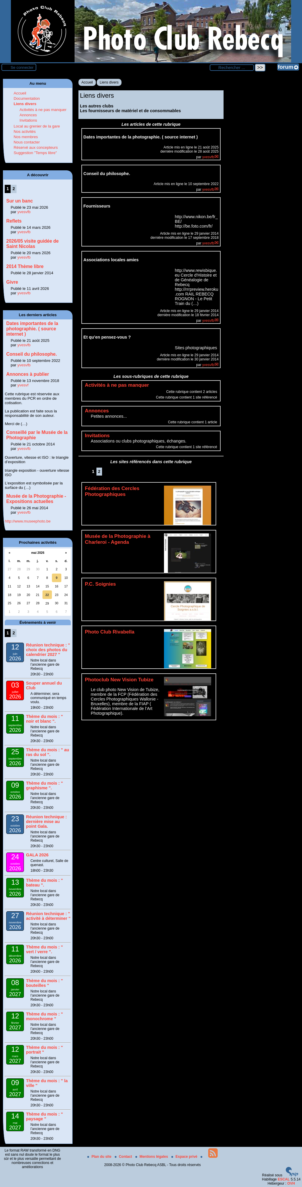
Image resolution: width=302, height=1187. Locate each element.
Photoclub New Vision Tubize (119, 680)
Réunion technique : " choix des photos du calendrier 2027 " (48, 650)
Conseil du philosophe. (31, 354)
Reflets (14, 220)
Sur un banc (19, 200)
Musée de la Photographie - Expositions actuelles (36, 499)
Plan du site (99, 1157)
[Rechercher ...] (232, 67)
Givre (12, 282)
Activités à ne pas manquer (42, 109)
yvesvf (22, 385)
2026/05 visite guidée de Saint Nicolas (32, 244)
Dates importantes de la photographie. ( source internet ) (32, 329)
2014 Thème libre (25, 266)
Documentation (27, 98)
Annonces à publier (27, 374)
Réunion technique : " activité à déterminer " (48, 916)
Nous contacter (27, 142)
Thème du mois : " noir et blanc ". (44, 719)
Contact (124, 1157)
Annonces (28, 115)
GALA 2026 (37, 855)
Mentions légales (152, 1157)
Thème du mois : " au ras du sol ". (47, 752)
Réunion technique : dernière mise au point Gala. (46, 821)
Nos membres (26, 137)
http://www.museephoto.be (27, 521)
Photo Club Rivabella (109, 632)
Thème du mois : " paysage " (44, 1116)
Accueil (87, 82)
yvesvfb (208, 157)
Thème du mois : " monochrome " (44, 1016)
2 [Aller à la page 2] (99, 471)
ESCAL (284, 1179)
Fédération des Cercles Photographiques (112, 491)
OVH (291, 1183)
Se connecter (22, 67)
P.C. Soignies (100, 584)
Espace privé (184, 1157)
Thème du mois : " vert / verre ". (44, 949)
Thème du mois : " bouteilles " (44, 983)
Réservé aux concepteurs (36, 147)
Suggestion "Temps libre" (35, 153)
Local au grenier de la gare (37, 126)
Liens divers (109, 82)
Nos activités (25, 131)
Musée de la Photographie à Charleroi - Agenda (117, 539)
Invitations (28, 120)
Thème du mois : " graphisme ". (44, 785)
